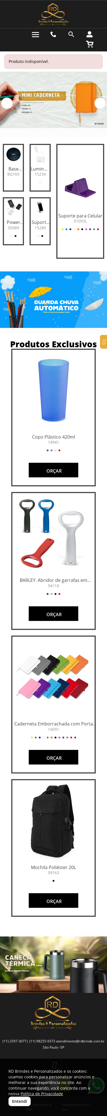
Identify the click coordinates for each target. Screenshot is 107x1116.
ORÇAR (53, 471)
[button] (7, 103)
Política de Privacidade (42, 1093)
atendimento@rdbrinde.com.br (80, 1041)
